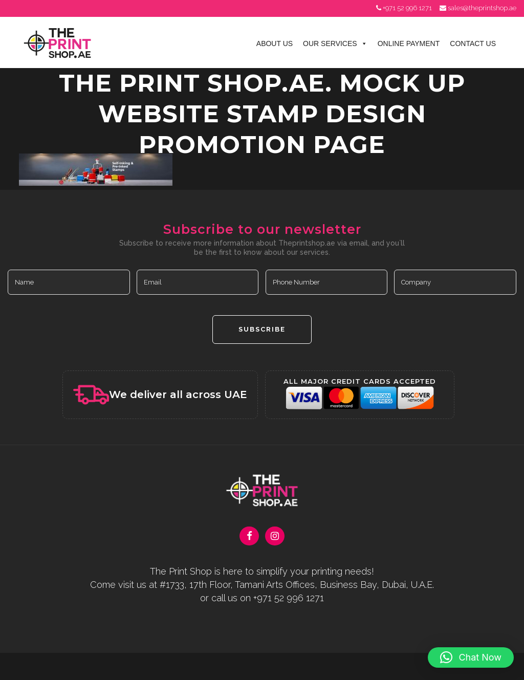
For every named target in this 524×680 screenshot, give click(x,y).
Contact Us (473, 43)
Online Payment (409, 43)
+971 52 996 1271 (407, 8)
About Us (274, 43)
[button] (471, 657)
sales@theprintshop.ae (482, 8)
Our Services (335, 43)
